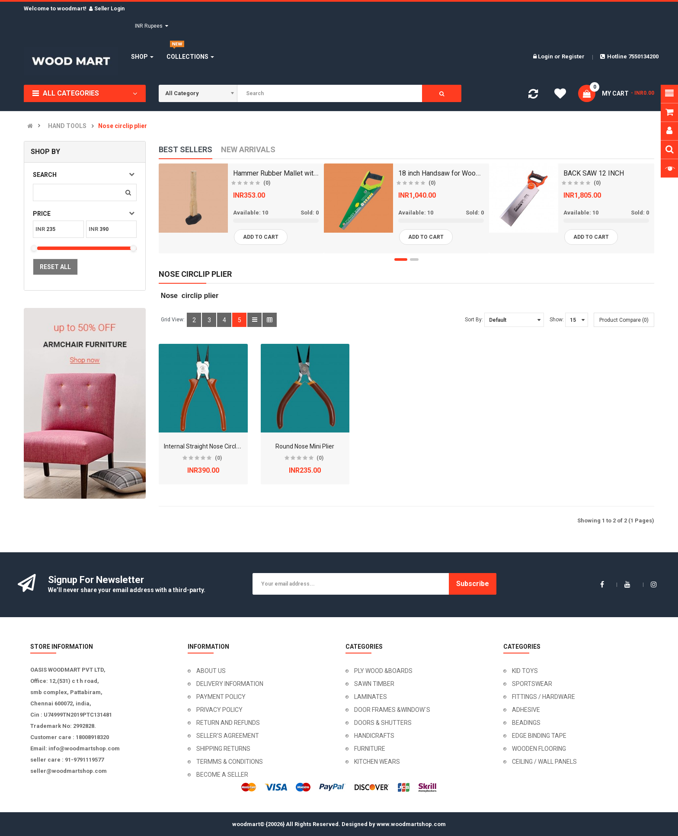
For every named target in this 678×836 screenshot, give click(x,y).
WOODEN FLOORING (539, 748)
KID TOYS (525, 670)
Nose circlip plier (122, 126)
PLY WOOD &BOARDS (383, 670)
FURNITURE (369, 748)
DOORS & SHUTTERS (383, 722)
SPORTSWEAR (532, 683)
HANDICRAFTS (374, 735)
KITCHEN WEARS (377, 761)
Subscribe (472, 584)
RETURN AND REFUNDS (228, 722)
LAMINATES (370, 696)
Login (546, 56)
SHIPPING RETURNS (223, 748)
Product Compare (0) (624, 320)
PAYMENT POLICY (221, 696)
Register (573, 56)
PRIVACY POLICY (219, 709)
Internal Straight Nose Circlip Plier (209, 446)
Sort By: (474, 320)
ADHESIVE (526, 709)
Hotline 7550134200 (629, 56)
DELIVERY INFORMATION (229, 683)
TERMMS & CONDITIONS (229, 761)
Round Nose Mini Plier (304, 446)
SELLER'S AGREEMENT (227, 735)
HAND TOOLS (67, 126)
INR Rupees (151, 26)
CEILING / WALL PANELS (544, 761)
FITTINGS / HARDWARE (543, 696)
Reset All (55, 266)
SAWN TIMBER (374, 683)
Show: (557, 320)
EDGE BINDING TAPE (539, 735)
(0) (218, 458)
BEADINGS (526, 722)
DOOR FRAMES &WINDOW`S (392, 709)
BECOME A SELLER (222, 774)
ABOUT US (211, 670)
